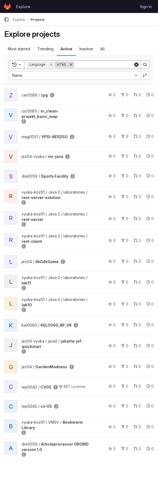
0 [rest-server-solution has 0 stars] (112, 196)
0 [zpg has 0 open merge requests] (137, 94)
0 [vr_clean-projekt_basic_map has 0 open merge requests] (137, 115)
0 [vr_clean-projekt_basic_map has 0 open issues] (150, 115)
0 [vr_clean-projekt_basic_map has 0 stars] (112, 115)
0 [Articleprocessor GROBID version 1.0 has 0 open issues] (150, 448)
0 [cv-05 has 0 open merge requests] (137, 406)
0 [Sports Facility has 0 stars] (112, 176)
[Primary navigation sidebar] (6, 19)
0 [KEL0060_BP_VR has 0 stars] (112, 325)
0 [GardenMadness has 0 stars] (112, 366)
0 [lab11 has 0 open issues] (150, 282)
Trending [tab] (45, 49)
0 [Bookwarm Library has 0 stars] (112, 426)
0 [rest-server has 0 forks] (124, 218)
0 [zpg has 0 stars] (112, 94)
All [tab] (102, 49)
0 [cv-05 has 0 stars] (112, 406)
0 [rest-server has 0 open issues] (150, 218)
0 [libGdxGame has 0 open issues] (150, 261)
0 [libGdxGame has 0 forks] (124, 261)
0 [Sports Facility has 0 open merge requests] (137, 176)
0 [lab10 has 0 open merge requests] (137, 304)
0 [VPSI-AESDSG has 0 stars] (112, 136)
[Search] (107, 64)
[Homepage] (7, 6)
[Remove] (71, 64)
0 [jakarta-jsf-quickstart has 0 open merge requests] (137, 345)
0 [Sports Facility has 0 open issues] (150, 176)
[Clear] (136, 64)
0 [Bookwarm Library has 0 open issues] (150, 426)
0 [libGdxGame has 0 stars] (112, 261)
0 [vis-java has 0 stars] (112, 156)
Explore (23, 6)
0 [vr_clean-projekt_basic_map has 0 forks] (124, 115)
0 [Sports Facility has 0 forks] (124, 176)
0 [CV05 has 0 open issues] (150, 386)
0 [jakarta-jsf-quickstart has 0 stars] (112, 345)
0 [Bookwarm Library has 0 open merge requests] (137, 426)
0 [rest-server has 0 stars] (112, 218)
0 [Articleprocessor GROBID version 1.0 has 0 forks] (124, 448)
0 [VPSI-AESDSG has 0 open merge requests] (137, 136)
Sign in (146, 6)
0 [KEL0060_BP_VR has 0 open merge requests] (137, 325)
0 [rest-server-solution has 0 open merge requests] (137, 196)
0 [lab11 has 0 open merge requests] (137, 282)
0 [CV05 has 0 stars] (112, 386)
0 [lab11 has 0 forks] (124, 282)
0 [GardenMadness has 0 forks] (124, 366)
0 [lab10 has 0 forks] (124, 304)
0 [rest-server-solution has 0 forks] (124, 196)
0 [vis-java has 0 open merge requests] (137, 156)
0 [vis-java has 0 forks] (124, 156)
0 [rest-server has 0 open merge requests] (137, 218)
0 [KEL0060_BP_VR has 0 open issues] (150, 325)
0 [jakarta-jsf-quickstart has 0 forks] (124, 345)
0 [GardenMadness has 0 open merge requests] (137, 366)
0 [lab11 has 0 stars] (112, 282)
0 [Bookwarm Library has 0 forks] (124, 426)
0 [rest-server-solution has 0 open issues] (150, 196)
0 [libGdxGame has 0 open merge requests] (137, 261)
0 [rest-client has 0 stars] (112, 240)
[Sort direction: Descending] (145, 75)
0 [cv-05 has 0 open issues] (150, 406)
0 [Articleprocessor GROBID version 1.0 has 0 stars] (112, 448)
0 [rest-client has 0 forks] (124, 240)
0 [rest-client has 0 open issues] (150, 240)
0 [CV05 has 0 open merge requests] (137, 386)
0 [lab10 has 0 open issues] (150, 304)
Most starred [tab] (19, 49)
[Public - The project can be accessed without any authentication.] (52, 95)
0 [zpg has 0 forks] (124, 94)
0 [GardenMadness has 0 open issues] (150, 366)
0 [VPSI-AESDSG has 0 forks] (124, 136)
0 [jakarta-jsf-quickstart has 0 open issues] (150, 345)
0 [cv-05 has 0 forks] (124, 406)
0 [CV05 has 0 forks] (124, 386)
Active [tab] (66, 49)
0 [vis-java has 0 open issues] (150, 156)
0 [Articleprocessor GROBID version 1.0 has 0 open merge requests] (137, 448)
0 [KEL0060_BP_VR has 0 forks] (124, 325)
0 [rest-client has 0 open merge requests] (137, 240)
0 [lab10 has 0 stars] (112, 304)
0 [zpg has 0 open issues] (150, 94)
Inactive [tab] (86, 49)
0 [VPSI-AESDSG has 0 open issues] (150, 136)
